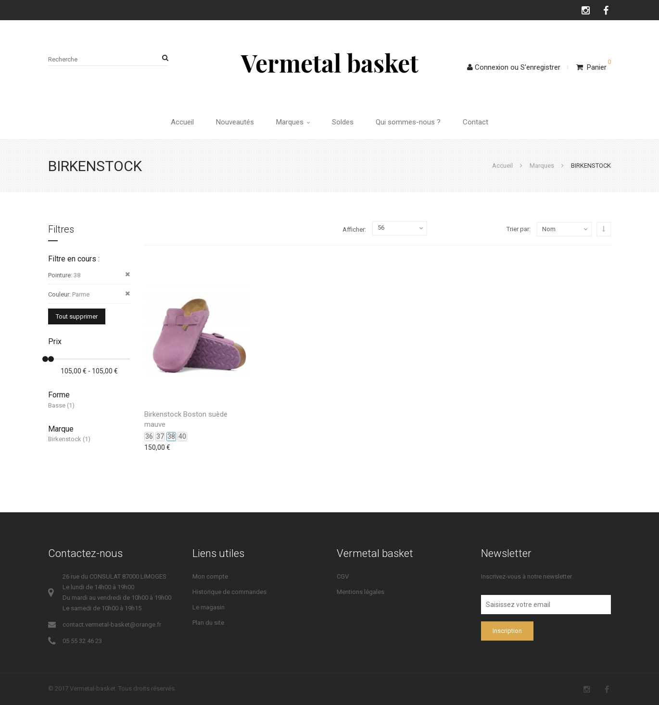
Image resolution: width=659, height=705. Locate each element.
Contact (475, 122)
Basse (56, 405)
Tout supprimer (77, 316)
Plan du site (208, 622)
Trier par (518, 229)
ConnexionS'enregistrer (513, 67)
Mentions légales (360, 591)
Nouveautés (235, 122)
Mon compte (210, 576)
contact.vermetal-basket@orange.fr (112, 624)
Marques (293, 122)
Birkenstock (64, 439)
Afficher (353, 229)
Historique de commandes (229, 591)
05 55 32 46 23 (82, 640)
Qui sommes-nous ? (408, 122)
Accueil (182, 122)
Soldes (343, 122)
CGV (343, 576)
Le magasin (208, 607)
